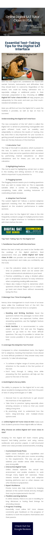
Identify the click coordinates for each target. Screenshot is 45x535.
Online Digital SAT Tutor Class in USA (33, 26)
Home (39, 24)
